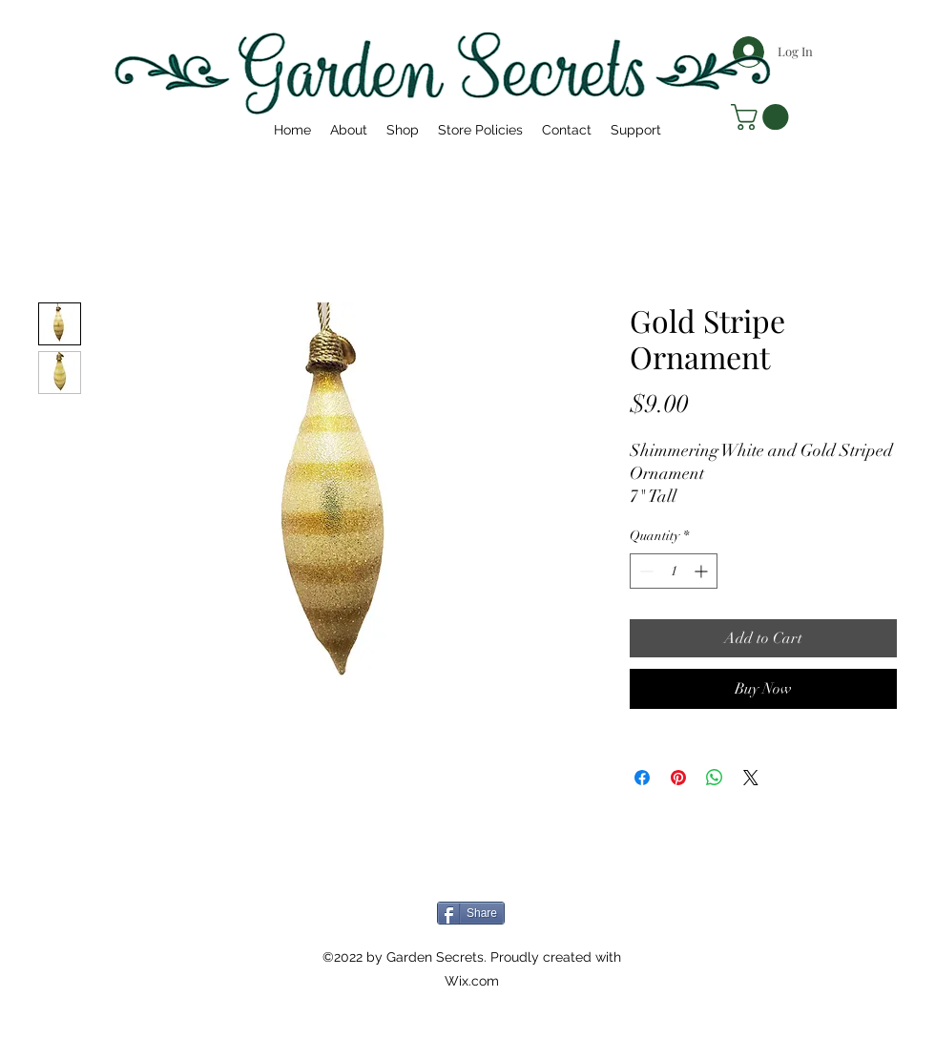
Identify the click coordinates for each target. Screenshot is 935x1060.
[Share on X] (750, 777)
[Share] (471, 913)
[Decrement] (644, 571)
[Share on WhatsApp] (714, 777)
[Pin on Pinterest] (678, 777)
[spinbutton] (673, 571)
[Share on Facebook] (642, 777)
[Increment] (703, 571)
